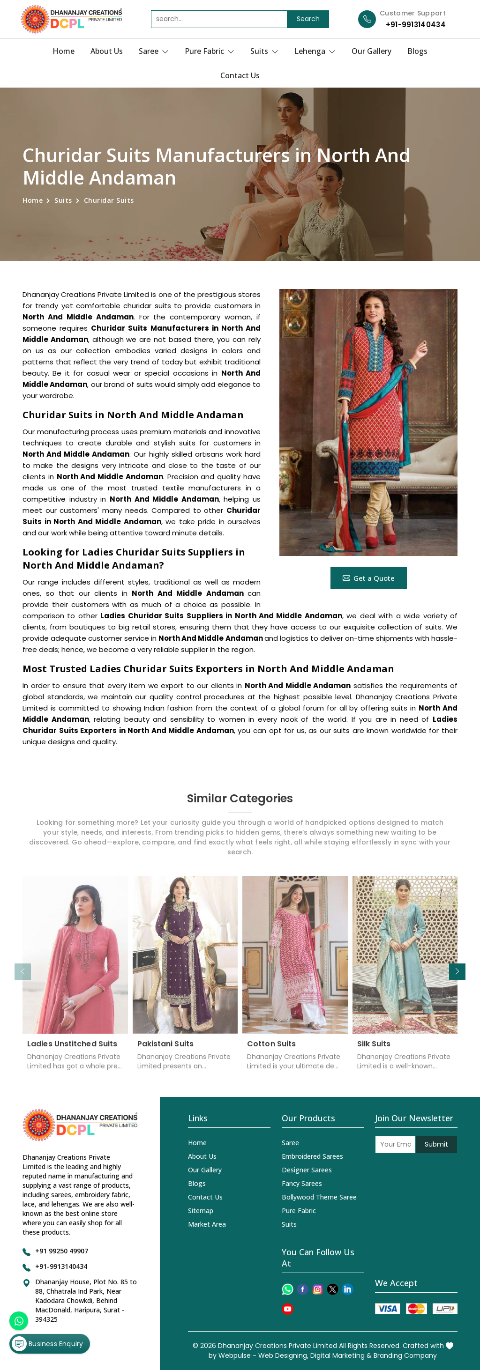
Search (308, 18)
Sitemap (200, 1210)
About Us (106, 51)
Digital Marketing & (341, 1355)
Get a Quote (369, 578)
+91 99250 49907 (61, 1250)
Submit (436, 1144)
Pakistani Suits (165, 1050)
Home (63, 51)
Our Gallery (371, 51)
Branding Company (405, 1355)
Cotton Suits (271, 1050)
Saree (154, 51)
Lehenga (315, 51)
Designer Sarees (307, 1169)
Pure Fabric (209, 51)
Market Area (207, 1224)
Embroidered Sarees (312, 1156)
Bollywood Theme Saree (319, 1196)
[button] (457, 971)
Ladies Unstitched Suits (72, 1050)
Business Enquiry (47, 1343)
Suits (264, 51)
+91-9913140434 (416, 25)
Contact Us (240, 75)
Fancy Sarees (302, 1183)
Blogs (417, 51)
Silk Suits (374, 1050)
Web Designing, (283, 1355)
